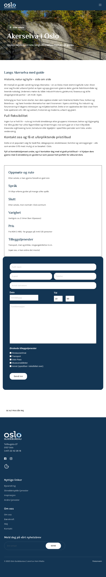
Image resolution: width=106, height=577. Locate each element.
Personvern (97, 560)
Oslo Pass (16, 358)
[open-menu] (100, 5)
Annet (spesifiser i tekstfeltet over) (27, 365)
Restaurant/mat (19, 351)
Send (53, 544)
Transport (16, 355)
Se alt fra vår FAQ (15, 409)
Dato (12, 291)
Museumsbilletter (20, 361)
